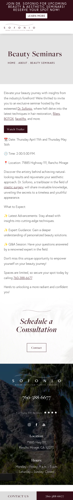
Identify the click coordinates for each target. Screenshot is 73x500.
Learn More (36, 16)
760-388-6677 (22, 278)
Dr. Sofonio (25, 108)
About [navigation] (22, 62)
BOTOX (9, 119)
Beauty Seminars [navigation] (42, 62)
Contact (36, 347)
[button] (29, 424)
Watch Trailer (16, 129)
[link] (36, 397)
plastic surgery (13, 187)
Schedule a (36, 325)
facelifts (20, 119)
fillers (56, 114)
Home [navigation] (12, 62)
